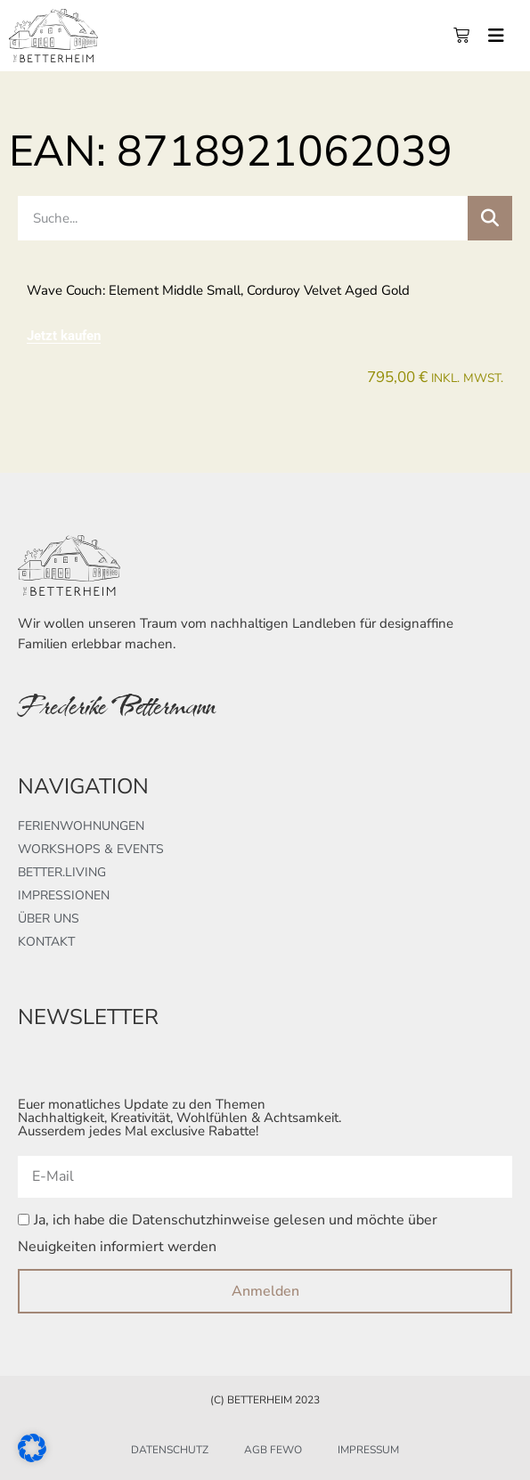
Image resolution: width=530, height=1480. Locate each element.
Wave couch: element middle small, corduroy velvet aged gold (218, 290)
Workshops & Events (91, 849)
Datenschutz (169, 1450)
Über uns (48, 918)
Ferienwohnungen (81, 825)
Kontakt (46, 941)
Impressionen (64, 895)
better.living (62, 872)
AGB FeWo (273, 1450)
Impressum (368, 1450)
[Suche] (490, 218)
